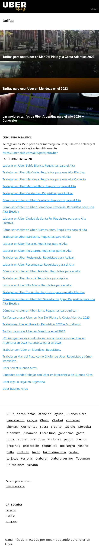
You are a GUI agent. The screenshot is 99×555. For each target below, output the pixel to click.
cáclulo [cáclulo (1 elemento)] (69, 427)
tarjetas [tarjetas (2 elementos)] (12, 458)
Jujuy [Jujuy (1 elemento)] (10, 439)
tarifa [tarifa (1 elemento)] (36, 452)
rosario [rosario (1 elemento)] (83, 446)
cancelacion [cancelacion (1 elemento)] (16, 420)
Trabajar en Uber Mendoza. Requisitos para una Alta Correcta (44, 179)
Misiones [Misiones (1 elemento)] (54, 439)
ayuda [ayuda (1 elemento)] (59, 414)
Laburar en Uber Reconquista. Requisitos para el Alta (38, 264)
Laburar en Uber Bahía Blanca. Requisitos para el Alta (39, 165)
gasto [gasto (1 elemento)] (80, 433)
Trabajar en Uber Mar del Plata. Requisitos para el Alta (39, 186)
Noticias (10, 515)
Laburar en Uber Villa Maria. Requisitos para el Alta (37, 285)
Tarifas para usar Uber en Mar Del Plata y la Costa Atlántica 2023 (46, 317)
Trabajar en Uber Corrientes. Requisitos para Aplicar (38, 193)
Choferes (11, 510)
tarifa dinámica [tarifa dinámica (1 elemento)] (54, 452)
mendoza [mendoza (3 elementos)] (38, 439)
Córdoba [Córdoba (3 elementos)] (84, 427)
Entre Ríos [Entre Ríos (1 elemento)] (48, 433)
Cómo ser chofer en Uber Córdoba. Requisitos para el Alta (42, 200)
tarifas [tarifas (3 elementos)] (74, 452)
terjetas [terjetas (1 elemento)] (27, 458)
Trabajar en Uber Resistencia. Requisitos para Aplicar (38, 257)
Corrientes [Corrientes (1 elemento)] (29, 427)
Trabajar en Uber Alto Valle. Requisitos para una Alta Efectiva (44, 172)
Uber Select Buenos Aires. (20, 368)
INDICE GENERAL (15, 486)
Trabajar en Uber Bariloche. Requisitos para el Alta (37, 237)
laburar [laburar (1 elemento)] (22, 439)
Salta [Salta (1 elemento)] (10, 452)
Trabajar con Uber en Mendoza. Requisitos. (32, 349)
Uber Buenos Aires (15, 388)
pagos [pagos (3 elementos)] (68, 439)
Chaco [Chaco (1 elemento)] (44, 420)
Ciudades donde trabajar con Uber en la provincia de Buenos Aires (48, 375)
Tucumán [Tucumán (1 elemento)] (83, 458)
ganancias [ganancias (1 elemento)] (65, 433)
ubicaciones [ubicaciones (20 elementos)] (16, 465)
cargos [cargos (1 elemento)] (32, 420)
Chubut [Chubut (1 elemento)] (57, 420)
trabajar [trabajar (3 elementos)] (42, 458)
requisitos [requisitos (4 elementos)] (49, 446)
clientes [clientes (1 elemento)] (12, 427)
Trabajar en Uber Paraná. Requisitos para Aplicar (35, 278)
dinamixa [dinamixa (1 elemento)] (14, 433)
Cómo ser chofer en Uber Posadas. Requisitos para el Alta (41, 271)
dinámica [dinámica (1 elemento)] (30, 433)
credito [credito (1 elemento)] (56, 427)
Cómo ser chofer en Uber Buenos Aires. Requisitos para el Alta (45, 230)
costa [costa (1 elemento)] (44, 427)
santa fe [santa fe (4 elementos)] (23, 452)
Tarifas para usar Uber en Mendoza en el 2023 (34, 331)
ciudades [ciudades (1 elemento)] (73, 420)
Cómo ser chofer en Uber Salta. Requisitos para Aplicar (40, 310)
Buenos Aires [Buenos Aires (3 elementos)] (76, 414)
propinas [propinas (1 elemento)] (13, 446)
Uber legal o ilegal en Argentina (24, 382)
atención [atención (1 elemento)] (45, 414)
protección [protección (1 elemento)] (31, 446)
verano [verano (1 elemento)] (32, 465)
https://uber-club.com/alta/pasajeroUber (30, 153)
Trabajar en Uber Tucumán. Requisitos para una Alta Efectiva (44, 292)
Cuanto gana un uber (18, 481)
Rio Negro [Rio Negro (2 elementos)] (67, 446)
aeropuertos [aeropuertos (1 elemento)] (26, 414)
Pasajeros (11, 521)
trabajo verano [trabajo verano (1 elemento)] (62, 458)
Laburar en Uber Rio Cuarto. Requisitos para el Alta (37, 251)
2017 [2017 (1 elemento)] (10, 414)
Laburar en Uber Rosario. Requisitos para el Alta (35, 244)
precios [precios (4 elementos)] (81, 439)
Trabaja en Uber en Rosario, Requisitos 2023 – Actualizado (42, 324)
